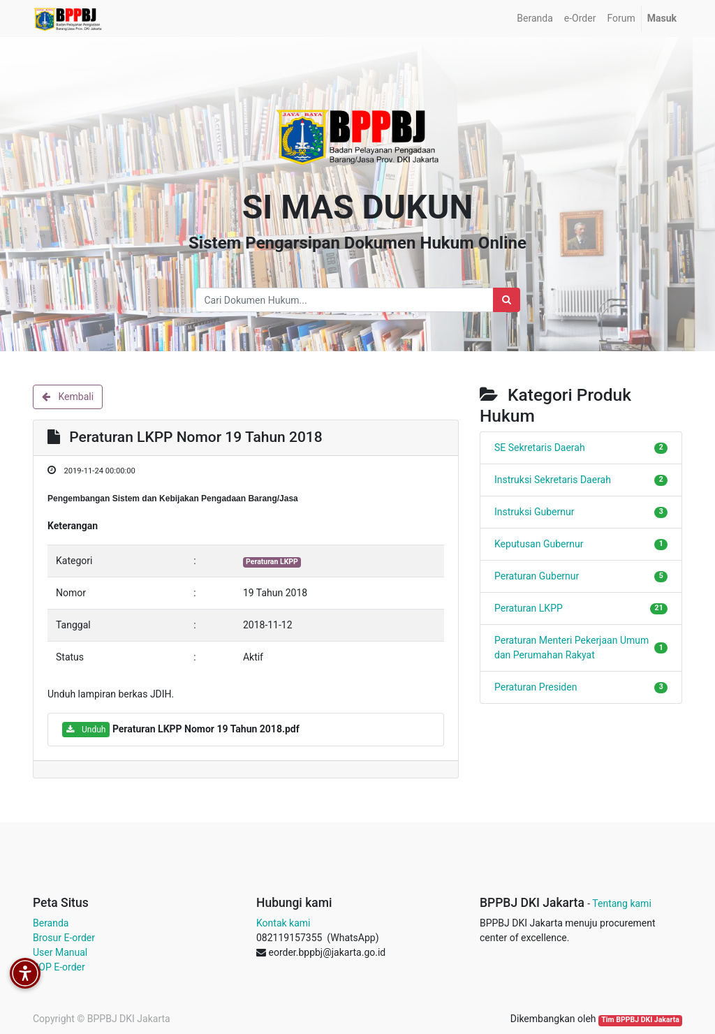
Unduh (85, 729)
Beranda (50, 923)
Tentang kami (621, 903)
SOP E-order (59, 967)
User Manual (60, 952)
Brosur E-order (64, 937)
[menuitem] (534, 18)
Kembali (68, 396)
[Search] (506, 300)
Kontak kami (283, 923)
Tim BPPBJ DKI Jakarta (640, 1019)
